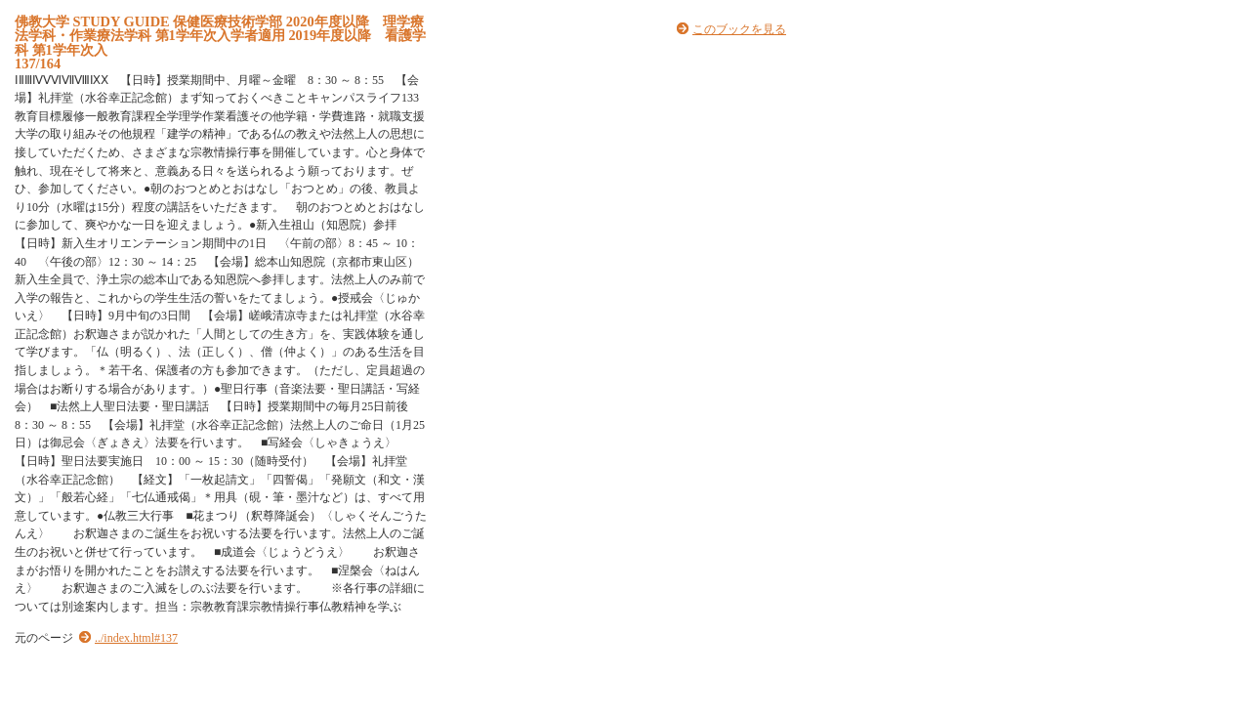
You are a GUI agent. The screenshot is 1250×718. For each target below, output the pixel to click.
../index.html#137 (136, 638)
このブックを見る (739, 29)
